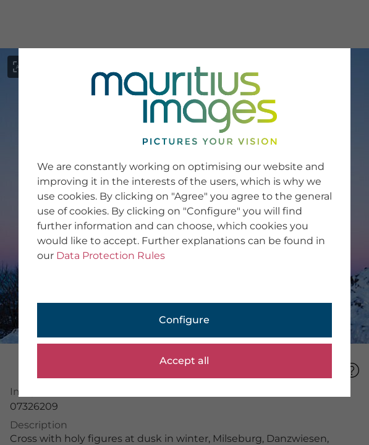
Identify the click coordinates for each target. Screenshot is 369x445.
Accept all (184, 361)
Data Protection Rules (110, 255)
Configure (184, 320)
